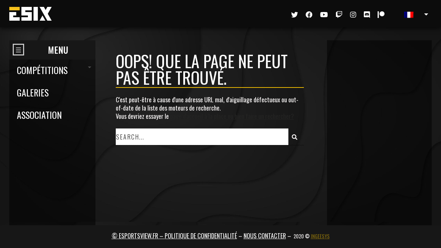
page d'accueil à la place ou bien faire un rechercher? (232, 116)
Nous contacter (265, 235)
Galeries (33, 92)
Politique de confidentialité (201, 235)
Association (39, 115)
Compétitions (42, 70)
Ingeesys (320, 236)
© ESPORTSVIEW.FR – (138, 235)
